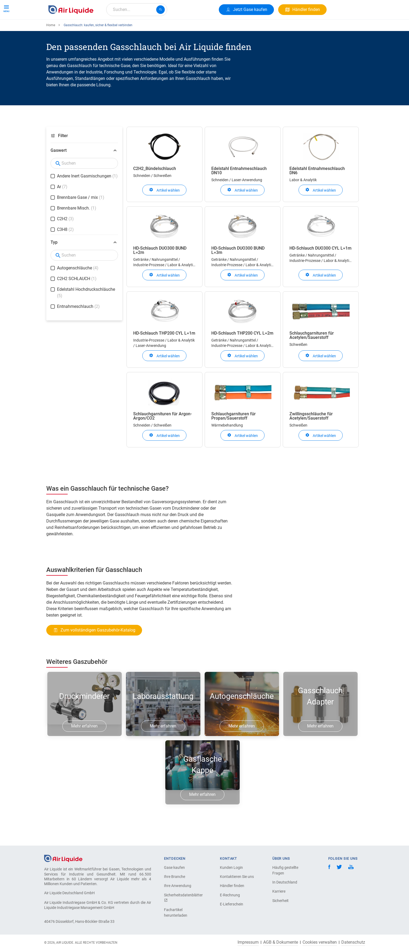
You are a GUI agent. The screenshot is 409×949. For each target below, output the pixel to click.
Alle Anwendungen (114, 28)
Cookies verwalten (320, 942)
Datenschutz (353, 942)
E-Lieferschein (231, 904)
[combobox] (136, 9)
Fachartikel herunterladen (175, 912)
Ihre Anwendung (177, 886)
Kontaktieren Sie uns (237, 876)
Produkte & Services (69, 28)
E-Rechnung (230, 895)
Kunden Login (231, 867)
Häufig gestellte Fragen (285, 870)
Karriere (172, 28)
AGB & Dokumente (280, 942)
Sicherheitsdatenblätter (182, 897)
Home (50, 44)
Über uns (148, 28)
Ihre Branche (174, 876)
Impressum (248, 942)
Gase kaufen (174, 867)
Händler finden (232, 886)
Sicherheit (280, 900)
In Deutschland (284, 882)
